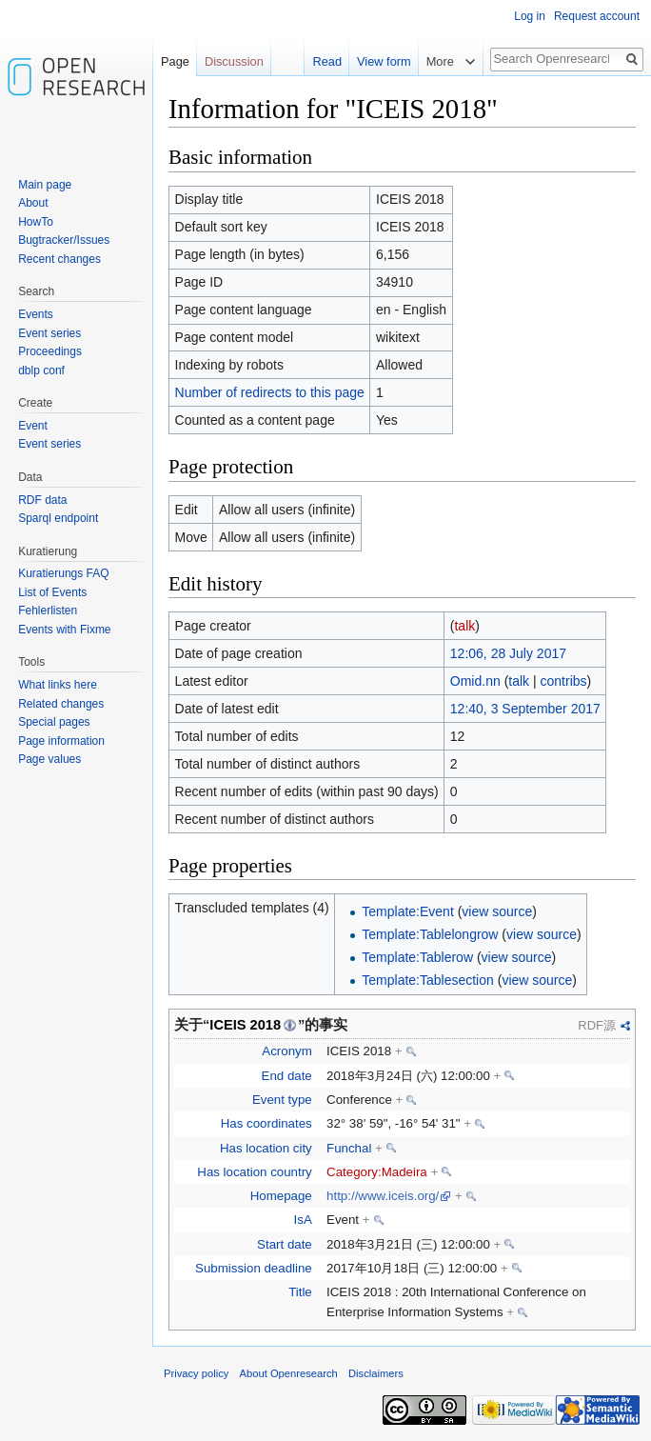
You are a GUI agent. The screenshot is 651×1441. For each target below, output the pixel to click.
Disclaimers (376, 1373)
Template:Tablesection (428, 980)
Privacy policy (196, 1373)
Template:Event (408, 911)
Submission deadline (253, 1268)
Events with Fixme (64, 629)
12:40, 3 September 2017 (525, 708)
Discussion (234, 61)
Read (325, 61)
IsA (303, 1219)
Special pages (53, 722)
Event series (49, 333)
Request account (597, 16)
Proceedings (50, 351)
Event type (282, 1099)
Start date (284, 1244)
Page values (49, 759)
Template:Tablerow (417, 957)
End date (287, 1076)
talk (464, 625)
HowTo (35, 222)
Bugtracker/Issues (63, 240)
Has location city (266, 1148)
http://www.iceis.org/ (382, 1196)
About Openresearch (289, 1373)
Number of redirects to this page (270, 392)
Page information (61, 741)
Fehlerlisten (47, 610)
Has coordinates (266, 1123)
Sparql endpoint (58, 518)
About (33, 203)
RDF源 (597, 1025)
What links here (57, 684)
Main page (44, 184)
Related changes (61, 703)
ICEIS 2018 (245, 1024)
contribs (564, 681)
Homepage (281, 1196)
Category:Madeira (376, 1172)
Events (35, 314)
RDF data (42, 500)
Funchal (348, 1148)
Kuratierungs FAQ (63, 573)
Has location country (254, 1172)
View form (382, 61)
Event (33, 425)
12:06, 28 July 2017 (508, 653)
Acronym (286, 1051)
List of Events (52, 592)
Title (300, 1292)
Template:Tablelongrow (430, 934)
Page (175, 61)
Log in (529, 16)
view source (497, 911)
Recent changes (59, 259)
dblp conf (41, 370)
